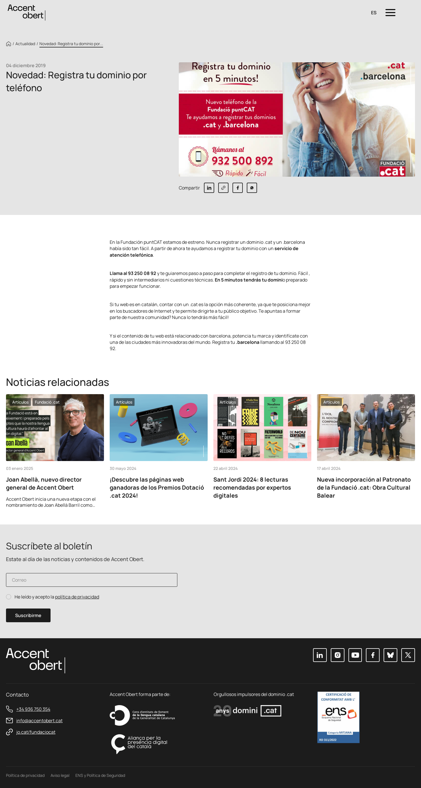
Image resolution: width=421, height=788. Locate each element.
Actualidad (25, 44)
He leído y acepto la (57, 597)
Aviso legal (60, 775)
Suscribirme (28, 615)
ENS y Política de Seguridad (100, 775)
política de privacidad (77, 597)
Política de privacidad (25, 775)
